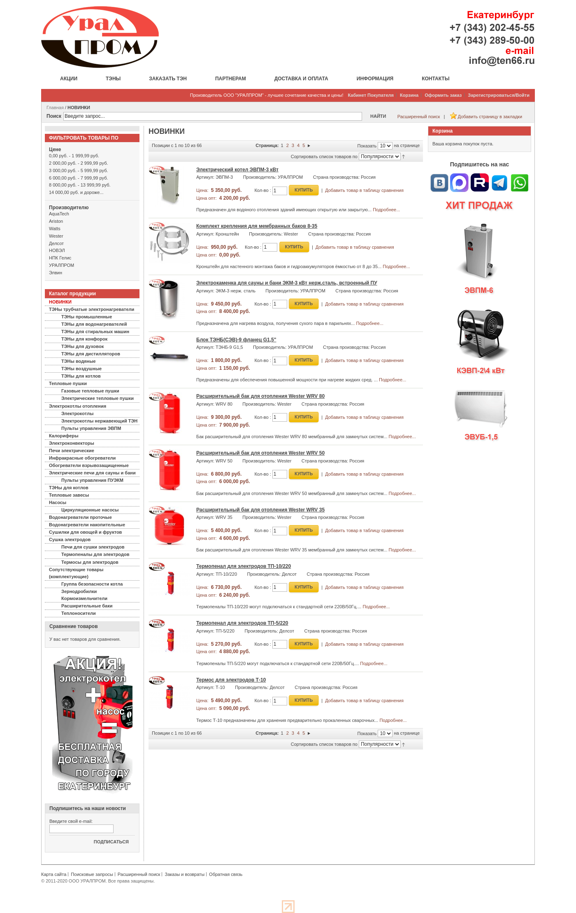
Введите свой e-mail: (71, 821)
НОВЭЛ (57, 250)
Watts (54, 228)
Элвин (55, 272)
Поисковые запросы (92, 874)
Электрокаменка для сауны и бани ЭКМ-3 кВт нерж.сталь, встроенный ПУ (286, 283)
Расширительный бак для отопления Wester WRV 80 (260, 396)
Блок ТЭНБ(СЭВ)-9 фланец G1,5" (236, 340)
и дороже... (76, 192)
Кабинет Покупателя (371, 95)
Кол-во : (262, 190)
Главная (55, 107)
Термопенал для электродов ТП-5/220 (242, 623)
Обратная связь (225, 874)
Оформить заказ (443, 95)
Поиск (53, 116)
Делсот (56, 243)
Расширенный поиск (418, 116)
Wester (56, 236)
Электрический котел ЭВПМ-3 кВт (237, 170)
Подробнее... (386, 209)
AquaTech (59, 213)
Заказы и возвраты (184, 874)
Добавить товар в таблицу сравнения (364, 190)
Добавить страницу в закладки (490, 116)
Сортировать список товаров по (324, 156)
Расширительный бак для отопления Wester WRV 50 (260, 453)
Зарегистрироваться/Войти (499, 95)
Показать (367, 145)
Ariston (56, 221)
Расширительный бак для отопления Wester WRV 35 (260, 510)
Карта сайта (53, 874)
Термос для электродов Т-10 (231, 680)
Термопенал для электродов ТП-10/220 (243, 566)
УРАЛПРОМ (61, 265)
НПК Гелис (60, 257)
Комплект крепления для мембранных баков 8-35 (256, 226)
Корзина (409, 95)
